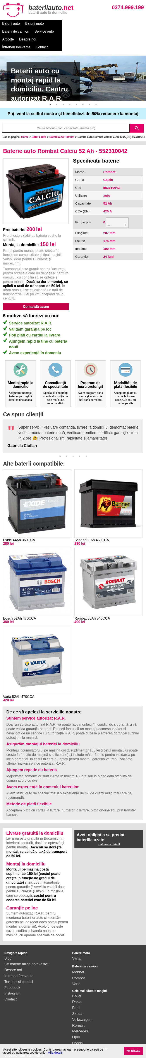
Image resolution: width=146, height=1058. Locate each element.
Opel (76, 1021)
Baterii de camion (62, 23)
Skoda (77, 998)
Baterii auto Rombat (61, 121)
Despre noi (131, 23)
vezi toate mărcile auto (90, 1033)
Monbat (78, 956)
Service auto (91, 23)
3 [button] (63, 89)
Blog (8, 942)
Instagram (12, 977)
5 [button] (76, 89)
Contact (42, 31)
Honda (77, 1027)
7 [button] (89, 89)
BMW (76, 980)
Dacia (76, 986)
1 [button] (50, 89)
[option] (73, 63)
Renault (78, 1010)
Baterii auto (11, 23)
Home (24, 121)
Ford (76, 992)
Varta (76, 942)
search (136, 112)
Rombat (78, 962)
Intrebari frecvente (18, 960)
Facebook (12, 972)
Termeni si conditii (18, 966)
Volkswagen (81, 1004)
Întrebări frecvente (16, 31)
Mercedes (80, 1015)
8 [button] (96, 89)
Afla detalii (55, 1052)
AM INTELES (133, 1051)
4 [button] (70, 89)
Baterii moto (34, 23)
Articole (112, 23)
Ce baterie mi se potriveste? (26, 948)
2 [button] (57, 89)
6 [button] (83, 89)
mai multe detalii (109, 828)
